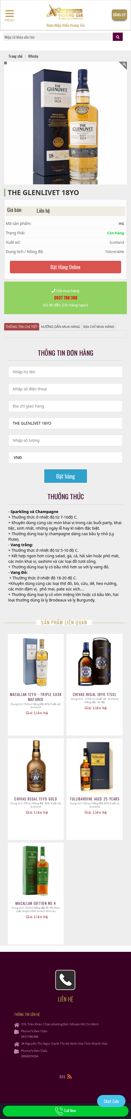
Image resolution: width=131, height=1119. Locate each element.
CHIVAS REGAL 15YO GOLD (35, 798)
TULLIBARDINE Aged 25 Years (94, 798)
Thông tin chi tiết (22, 326)
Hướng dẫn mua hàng (60, 326)
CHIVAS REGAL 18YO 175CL (95, 694)
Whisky (33, 56)
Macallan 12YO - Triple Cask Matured (36, 697)
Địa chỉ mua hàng (98, 326)
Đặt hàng (65, 476)
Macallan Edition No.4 (35, 903)
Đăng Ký (119, 14)
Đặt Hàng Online (65, 266)
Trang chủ (15, 56)
